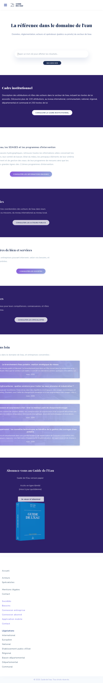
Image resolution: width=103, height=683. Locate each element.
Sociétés (6, 601)
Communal (7, 666)
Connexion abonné (12, 614)
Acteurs (6, 578)
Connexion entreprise (13, 610)
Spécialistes (8, 582)
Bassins (6, 605)
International (8, 635)
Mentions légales (11, 589)
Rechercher (52, 63)
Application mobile (12, 619)
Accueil (6, 570)
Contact (6, 594)
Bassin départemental (13, 657)
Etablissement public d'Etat (16, 648)
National (6, 644)
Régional (6, 653)
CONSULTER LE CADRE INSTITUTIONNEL (50, 113)
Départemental (10, 662)
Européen (7, 639)
